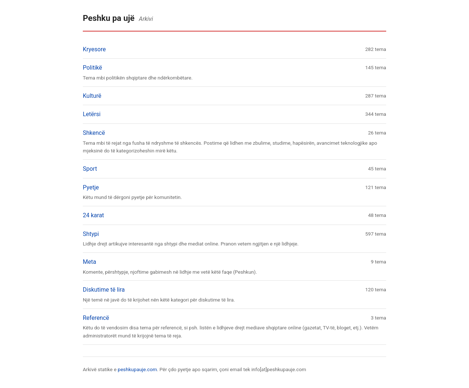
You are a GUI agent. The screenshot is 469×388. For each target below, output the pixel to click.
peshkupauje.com (137, 369)
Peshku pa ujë (108, 18)
